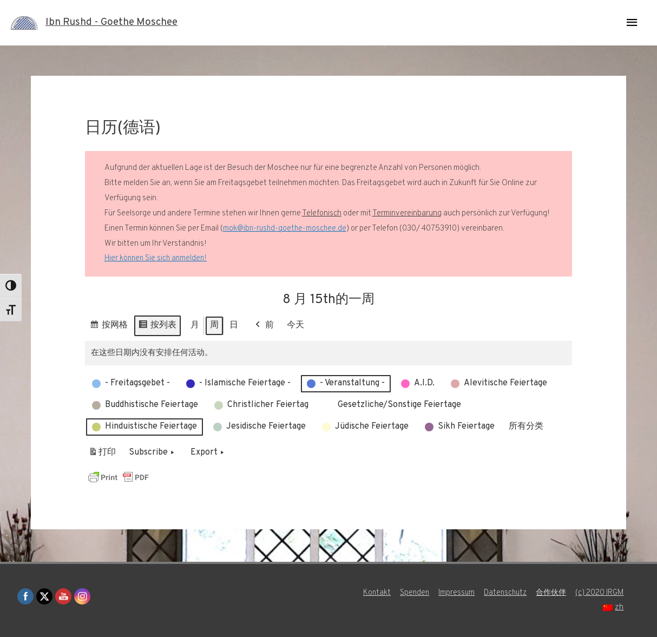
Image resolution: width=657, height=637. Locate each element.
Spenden (406, 593)
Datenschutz (500, 593)
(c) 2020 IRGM (600, 593)
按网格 (108, 327)
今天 (295, 325)
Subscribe (152, 453)
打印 (102, 455)
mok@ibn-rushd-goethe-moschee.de (285, 229)
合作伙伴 (549, 593)
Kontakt (367, 593)
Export (208, 453)
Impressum (450, 593)
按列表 (157, 327)
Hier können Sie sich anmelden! (156, 258)
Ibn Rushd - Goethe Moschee (117, 23)
